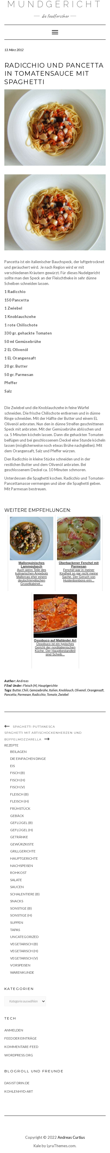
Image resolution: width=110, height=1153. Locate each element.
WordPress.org (18, 1055)
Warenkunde (22, 972)
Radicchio (39, 694)
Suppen (16, 922)
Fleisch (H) (30, 685)
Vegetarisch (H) (24, 951)
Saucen (17, 887)
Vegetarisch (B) (24, 944)
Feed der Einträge (20, 1038)
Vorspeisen (20, 965)
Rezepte (11, 745)
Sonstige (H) (21, 915)
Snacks (16, 901)
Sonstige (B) (21, 908)
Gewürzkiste (22, 844)
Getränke (19, 837)
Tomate (52, 694)
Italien (53, 690)
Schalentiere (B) (25, 894)
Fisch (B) (17, 773)
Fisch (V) (17, 787)
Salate (16, 880)
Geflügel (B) (21, 823)
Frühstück (20, 808)
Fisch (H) (17, 780)
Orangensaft (95, 690)
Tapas (15, 930)
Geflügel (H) (21, 830)
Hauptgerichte (48, 685)
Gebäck (17, 816)
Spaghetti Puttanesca (34, 727)
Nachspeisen (21, 865)
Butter (16, 690)
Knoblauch (66, 690)
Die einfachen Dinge (28, 758)
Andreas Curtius (71, 1137)
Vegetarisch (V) (24, 958)
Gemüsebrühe (39, 690)
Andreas (22, 681)
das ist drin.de (17, 1083)
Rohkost (18, 872)
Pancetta (10, 694)
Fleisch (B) (19, 794)
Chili (25, 690)
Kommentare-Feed (21, 1046)
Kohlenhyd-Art (18, 1091)
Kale (37, 1145)
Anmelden (13, 1030)
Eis (12, 766)
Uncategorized (24, 937)
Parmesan (24, 694)
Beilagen (18, 751)
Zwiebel (63, 694)
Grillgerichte (23, 851)
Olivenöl (80, 690)
